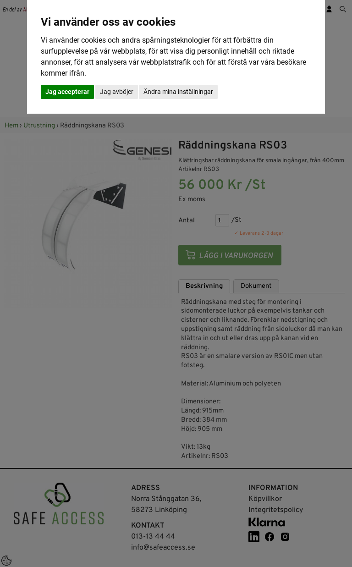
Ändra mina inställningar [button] (178, 91)
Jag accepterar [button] (67, 91)
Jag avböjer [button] (116, 91)
